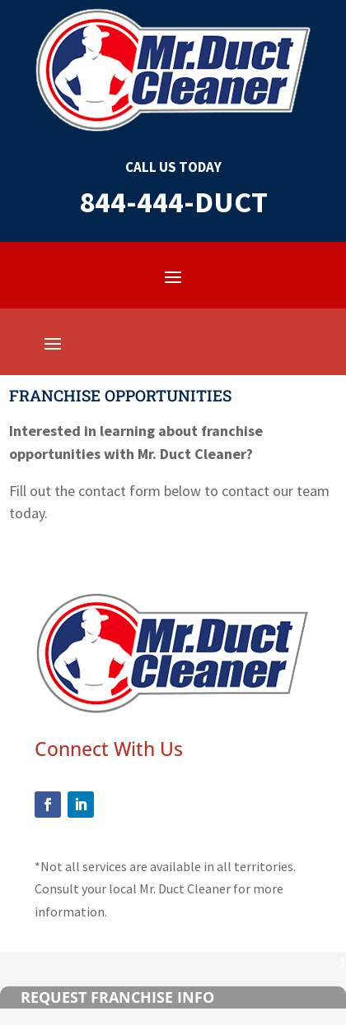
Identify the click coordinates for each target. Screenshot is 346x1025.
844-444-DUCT (173, 201)
